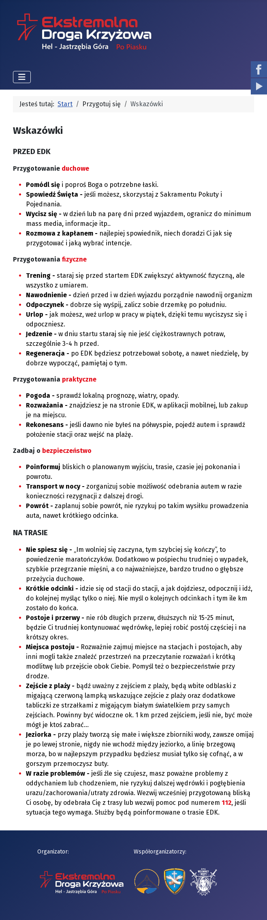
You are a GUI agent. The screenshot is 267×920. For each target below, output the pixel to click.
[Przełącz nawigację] (22, 77)
